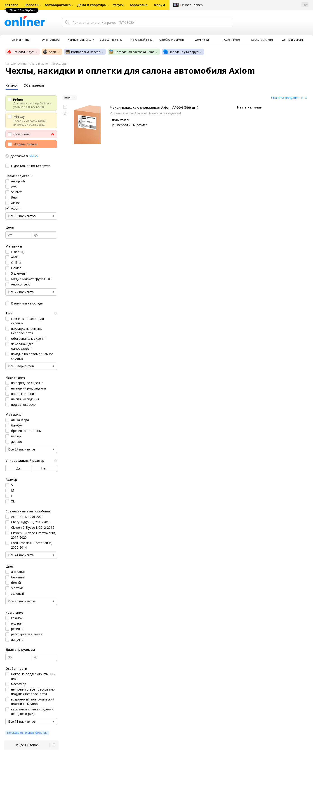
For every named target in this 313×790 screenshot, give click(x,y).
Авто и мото (39, 63)
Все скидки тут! (20, 51)
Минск (33, 156)
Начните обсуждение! (165, 113)
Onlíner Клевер (191, 5)
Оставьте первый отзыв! (128, 113)
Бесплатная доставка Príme (131, 51)
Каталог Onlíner (16, 63)
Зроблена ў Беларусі (181, 51)
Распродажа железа (82, 51)
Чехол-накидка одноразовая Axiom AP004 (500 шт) (154, 107)
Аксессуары (59, 63)
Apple (49, 51)
